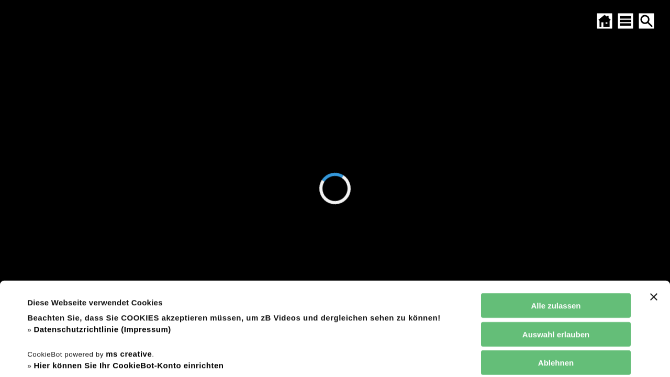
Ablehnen (556, 275)
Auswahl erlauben (555, 246)
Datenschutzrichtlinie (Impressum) (102, 242)
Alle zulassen (555, 218)
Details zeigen (446, 356)
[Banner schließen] (653, 210)
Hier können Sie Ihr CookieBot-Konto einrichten (129, 278)
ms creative (129, 266)
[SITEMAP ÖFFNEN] (625, 21)
